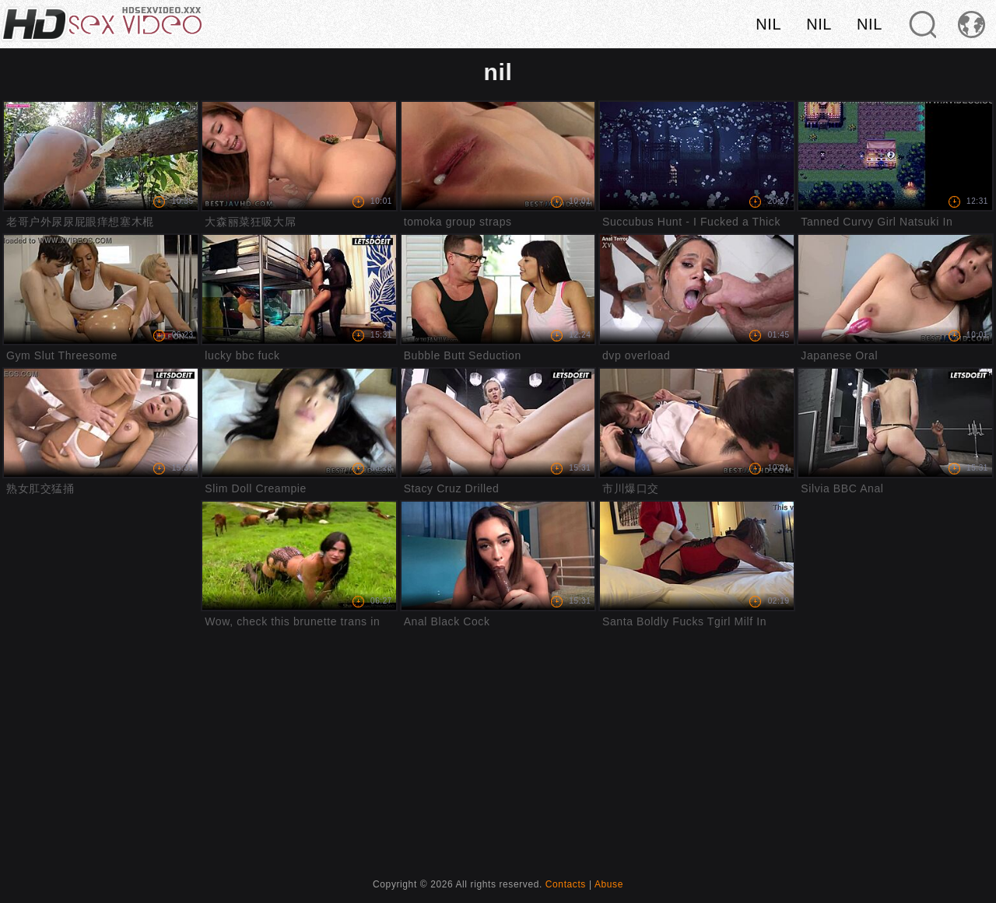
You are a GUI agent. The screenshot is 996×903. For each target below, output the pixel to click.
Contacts (565, 884)
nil (768, 24)
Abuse (608, 884)
